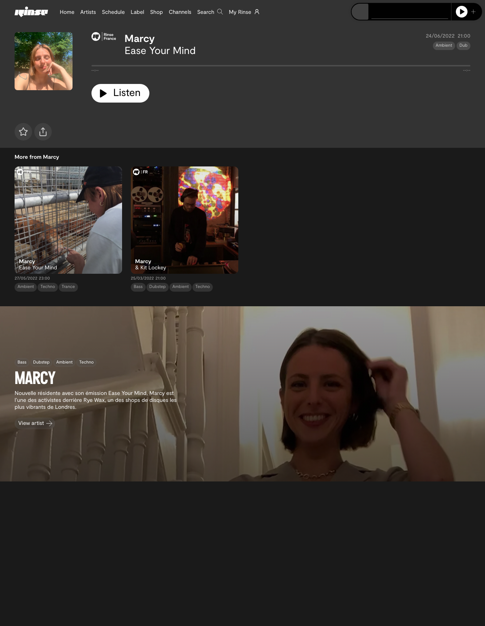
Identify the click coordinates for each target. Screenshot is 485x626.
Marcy (140, 38)
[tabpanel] (281, 67)
